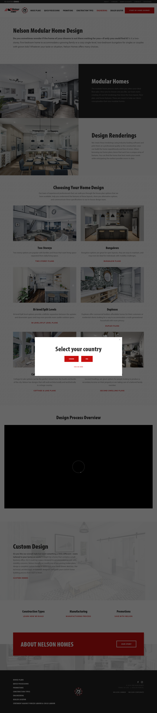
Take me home (78, 367)
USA (87, 359)
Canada (71, 359)
